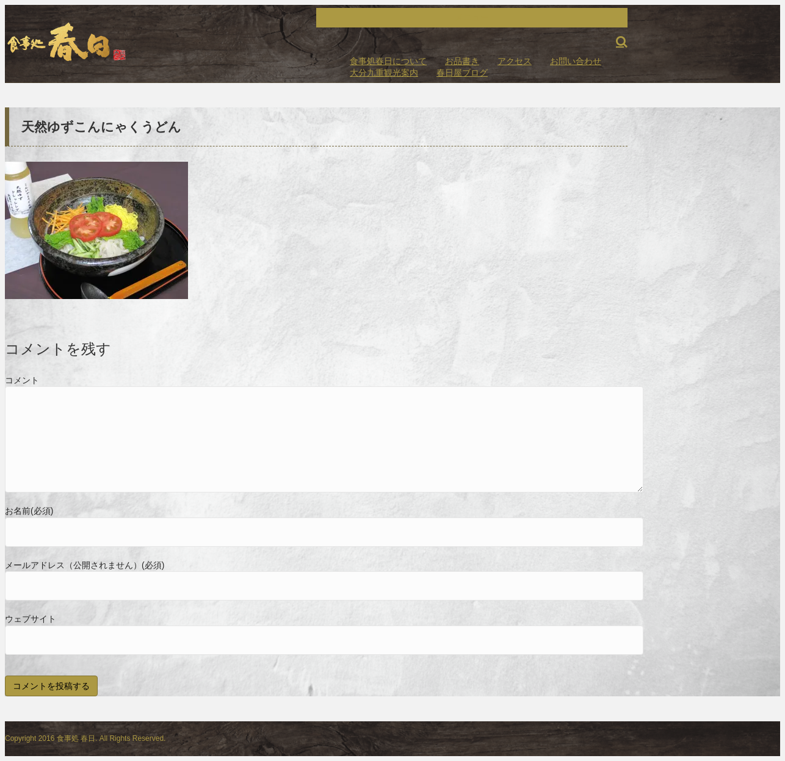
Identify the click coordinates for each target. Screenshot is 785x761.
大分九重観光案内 (384, 73)
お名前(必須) (29, 511)
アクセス (514, 61)
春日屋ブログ (462, 73)
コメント (22, 380)
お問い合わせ (575, 61)
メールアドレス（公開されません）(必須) (84, 565)
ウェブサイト (30, 619)
